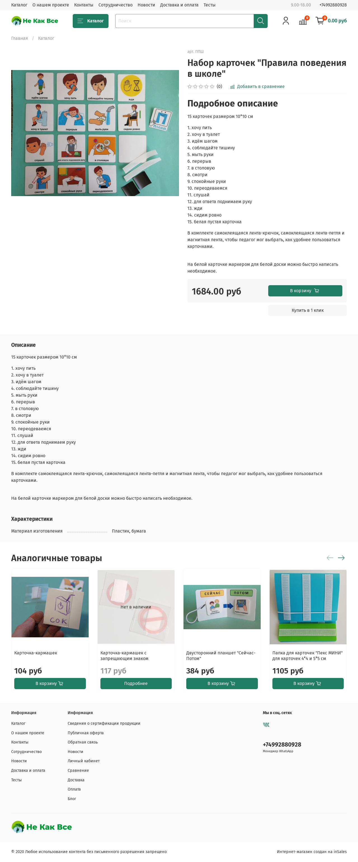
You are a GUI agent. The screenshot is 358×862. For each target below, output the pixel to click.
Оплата (74, 789)
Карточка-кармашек (35, 652)
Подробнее (136, 683)
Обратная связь (83, 742)
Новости (146, 5)
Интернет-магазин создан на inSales (312, 851)
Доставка (76, 780)
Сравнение (78, 770)
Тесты (210, 5)
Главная (19, 38)
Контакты (83, 5)
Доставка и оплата (179, 5)
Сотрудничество (115, 5)
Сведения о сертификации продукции (104, 723)
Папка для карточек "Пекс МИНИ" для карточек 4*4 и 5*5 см (307, 655)
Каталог (19, 5)
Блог (72, 798)
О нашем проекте (50, 5)
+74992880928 (333, 5)
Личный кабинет (84, 761)
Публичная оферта (86, 733)
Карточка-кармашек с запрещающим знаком (124, 655)
